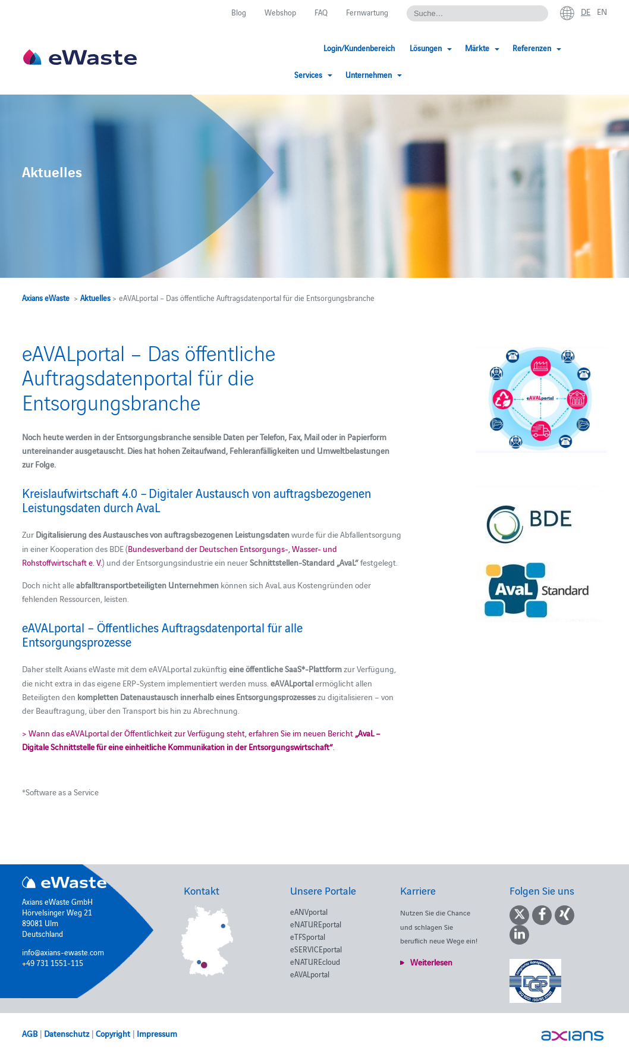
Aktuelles (95, 297)
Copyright (113, 1033)
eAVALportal (309, 973)
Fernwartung (367, 12)
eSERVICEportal (316, 948)
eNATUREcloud (315, 961)
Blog (238, 12)
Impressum (157, 1033)
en (602, 11)
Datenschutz (66, 1033)
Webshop (280, 12)
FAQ (321, 12)
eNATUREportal (315, 923)
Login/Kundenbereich (272, 47)
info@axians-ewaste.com (63, 951)
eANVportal (309, 911)
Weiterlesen (431, 962)
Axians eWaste (46, 297)
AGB (29, 1033)
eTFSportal (307, 936)
